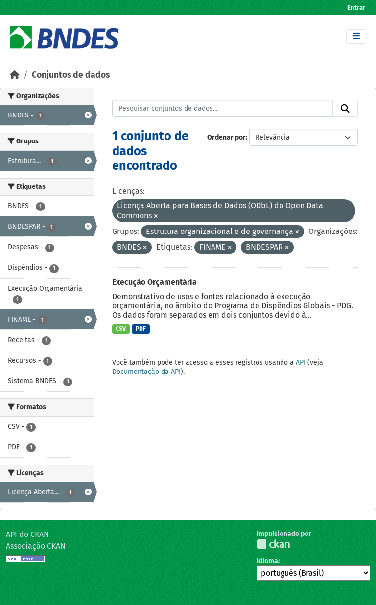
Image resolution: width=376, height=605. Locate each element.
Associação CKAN (36, 546)
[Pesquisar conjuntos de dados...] (222, 108)
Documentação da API (146, 372)
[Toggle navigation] (356, 36)
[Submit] (345, 108)
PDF (141, 329)
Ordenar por (226, 137)
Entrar (356, 7)
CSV (121, 329)
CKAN (273, 544)
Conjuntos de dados (71, 75)
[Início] (15, 75)
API (301, 362)
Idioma (267, 561)
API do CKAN (27, 534)
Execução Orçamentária (154, 282)
